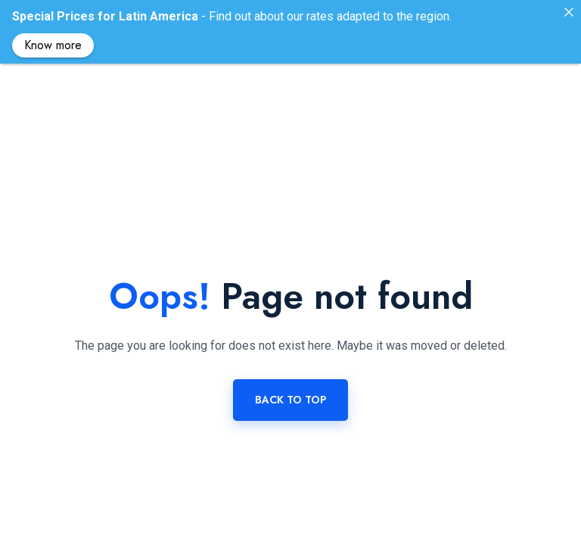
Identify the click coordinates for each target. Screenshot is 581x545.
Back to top (290, 382)
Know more (53, 45)
